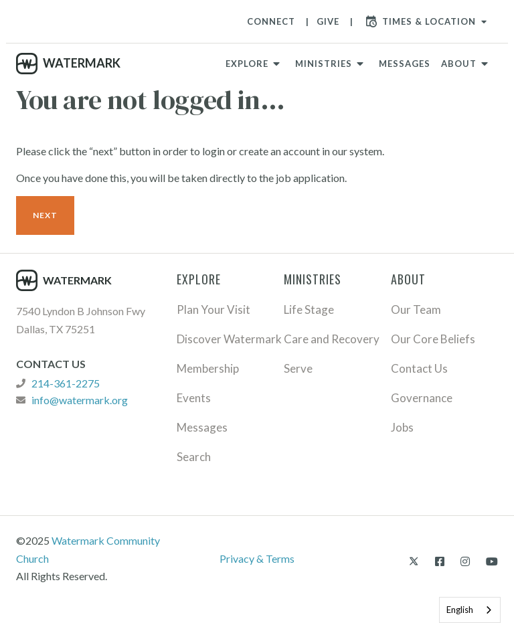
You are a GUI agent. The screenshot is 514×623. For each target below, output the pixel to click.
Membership (208, 368)
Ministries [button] (323, 63)
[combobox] (470, 610)
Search (194, 457)
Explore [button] (247, 63)
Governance (421, 398)
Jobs (402, 427)
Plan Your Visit (213, 309)
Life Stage (309, 309)
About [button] (459, 63)
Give (328, 21)
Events (194, 398)
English (459, 609)
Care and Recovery (331, 339)
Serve (298, 368)
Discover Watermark (229, 339)
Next (45, 215)
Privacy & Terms (257, 558)
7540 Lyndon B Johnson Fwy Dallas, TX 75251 (80, 319)
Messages (404, 63)
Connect (271, 21)
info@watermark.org (79, 400)
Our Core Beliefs (433, 339)
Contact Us (419, 368)
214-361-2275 (65, 383)
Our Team (416, 309)
